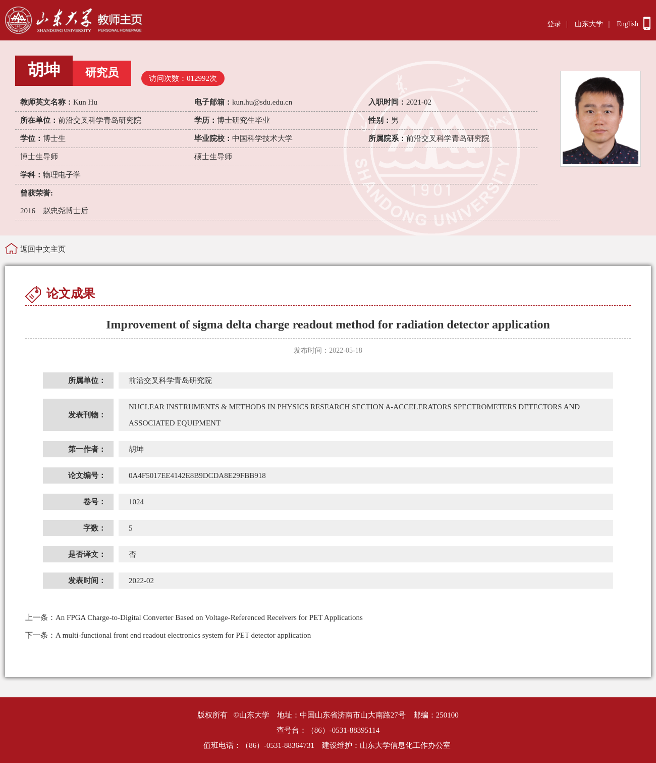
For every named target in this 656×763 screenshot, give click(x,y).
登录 (554, 24)
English (627, 24)
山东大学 (589, 24)
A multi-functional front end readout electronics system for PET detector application (168, 635)
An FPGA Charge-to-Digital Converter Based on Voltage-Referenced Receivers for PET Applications (194, 617)
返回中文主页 (43, 249)
